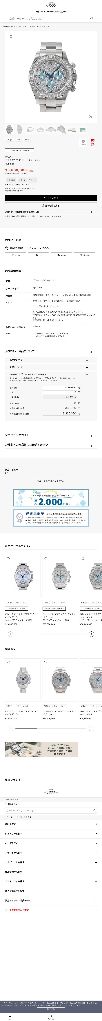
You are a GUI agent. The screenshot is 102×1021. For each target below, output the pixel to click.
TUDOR (45, 847)
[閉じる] (24, 989)
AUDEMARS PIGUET (44, 799)
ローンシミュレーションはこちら (17, 185)
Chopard (39, 839)
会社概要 (55, 948)
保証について (24, 959)
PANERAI (69, 823)
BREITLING (10, 831)
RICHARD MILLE (12, 863)
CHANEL (39, 815)
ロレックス (20, 26)
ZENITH (69, 839)
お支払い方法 (24, 948)
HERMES (9, 839)
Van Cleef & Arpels (75, 831)
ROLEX (9, 791)
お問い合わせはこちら (76, 910)
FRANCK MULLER (12, 815)
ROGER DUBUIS (12, 807)
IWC (37, 823)
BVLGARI (69, 855)
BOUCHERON (41, 855)
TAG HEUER (41, 831)
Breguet (69, 799)
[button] (91, 634)
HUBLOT (69, 807)
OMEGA (69, 791)
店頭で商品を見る (51, 205)
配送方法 (22, 954)
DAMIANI (9, 847)
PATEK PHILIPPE (13, 799)
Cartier (39, 791)
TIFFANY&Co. (71, 847)
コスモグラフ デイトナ (35, 26)
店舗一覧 (55, 954)
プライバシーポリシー (60, 964)
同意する (51, 1009)
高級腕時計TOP (8, 26)
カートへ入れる (51, 198)
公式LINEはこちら (25, 910)
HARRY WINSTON (74, 815)
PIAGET (8, 855)
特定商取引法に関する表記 (62, 959)
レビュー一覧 (24, 964)
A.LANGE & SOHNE (44, 807)
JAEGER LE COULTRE (14, 823)
